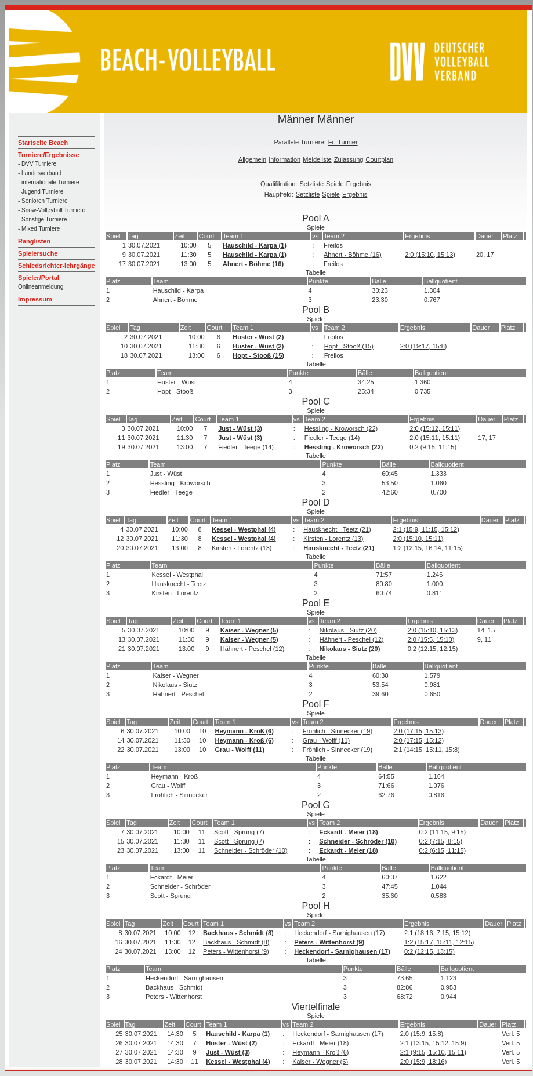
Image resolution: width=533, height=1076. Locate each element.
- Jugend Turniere (40, 191)
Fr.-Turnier (343, 142)
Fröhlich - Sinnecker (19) (337, 731)
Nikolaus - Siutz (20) (348, 630)
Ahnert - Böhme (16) (353, 254)
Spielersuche (37, 253)
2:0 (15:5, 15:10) (431, 639)
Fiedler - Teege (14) (332, 437)
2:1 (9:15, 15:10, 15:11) (433, 1052)
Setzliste (312, 183)
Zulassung (349, 159)
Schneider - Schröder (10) (358, 841)
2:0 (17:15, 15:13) (418, 731)
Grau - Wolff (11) (326, 740)
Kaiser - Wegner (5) (249, 630)
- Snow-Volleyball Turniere (51, 210)
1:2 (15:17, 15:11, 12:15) (439, 942)
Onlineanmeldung (40, 286)
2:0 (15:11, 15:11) (434, 437)
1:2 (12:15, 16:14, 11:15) (427, 547)
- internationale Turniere (48, 182)
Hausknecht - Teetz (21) (337, 529)
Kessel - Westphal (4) (243, 529)
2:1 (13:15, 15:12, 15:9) (433, 1042)
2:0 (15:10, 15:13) (430, 254)
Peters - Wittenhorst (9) (329, 942)
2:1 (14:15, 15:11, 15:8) (426, 749)
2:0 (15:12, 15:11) (434, 428)
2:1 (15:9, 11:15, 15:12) (426, 529)
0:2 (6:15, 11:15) (442, 850)
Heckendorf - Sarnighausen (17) (339, 932)
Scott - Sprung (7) (239, 831)
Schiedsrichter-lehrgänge (56, 265)
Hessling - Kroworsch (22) (341, 428)
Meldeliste (317, 159)
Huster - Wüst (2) (258, 336)
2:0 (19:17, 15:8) (423, 346)
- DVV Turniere (37, 164)
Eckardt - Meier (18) (348, 831)
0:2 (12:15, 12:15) (433, 648)
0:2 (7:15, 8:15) (441, 841)
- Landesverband (39, 173)
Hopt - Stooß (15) (349, 346)
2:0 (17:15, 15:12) (418, 740)
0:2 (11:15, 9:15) (442, 831)
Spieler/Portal (38, 277)
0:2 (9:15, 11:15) (432, 447)
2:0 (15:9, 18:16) (423, 1061)
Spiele (335, 183)
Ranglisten (34, 241)
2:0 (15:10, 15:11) (418, 538)
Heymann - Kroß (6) (244, 731)
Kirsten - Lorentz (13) (333, 538)
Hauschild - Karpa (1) (255, 245)
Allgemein (252, 159)
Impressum (35, 299)
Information (284, 159)
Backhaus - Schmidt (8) (238, 932)
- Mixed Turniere (39, 229)
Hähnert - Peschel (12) (352, 639)
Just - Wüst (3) (240, 428)
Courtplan (379, 159)
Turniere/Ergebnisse (48, 154)
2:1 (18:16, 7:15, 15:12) (437, 932)
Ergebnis (358, 183)
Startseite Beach (43, 142)
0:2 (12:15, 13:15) (429, 951)
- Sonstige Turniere (42, 219)
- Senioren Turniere (43, 201)
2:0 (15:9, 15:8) (422, 1033)
